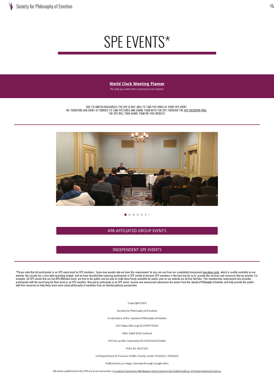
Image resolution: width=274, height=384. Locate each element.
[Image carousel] (137, 174)
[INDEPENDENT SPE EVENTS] (137, 249)
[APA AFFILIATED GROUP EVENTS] (137, 230)
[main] (137, 43)
